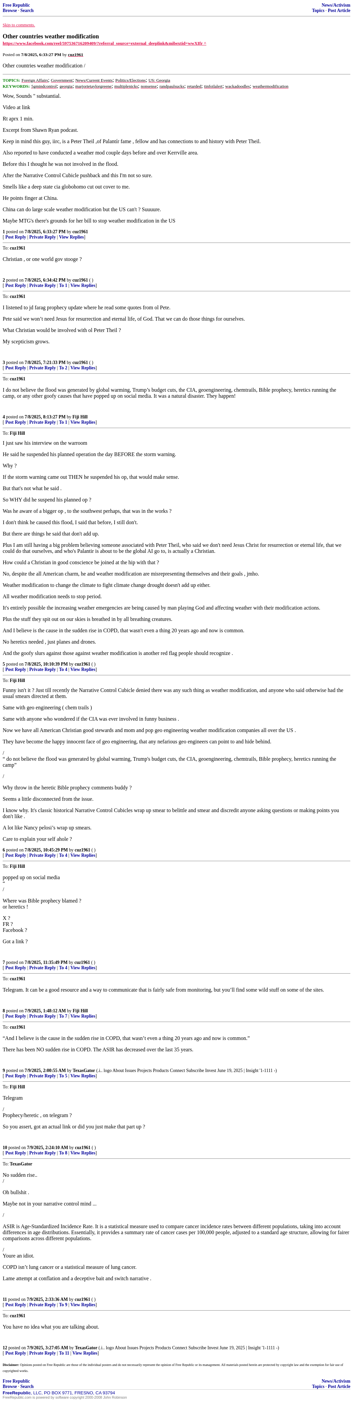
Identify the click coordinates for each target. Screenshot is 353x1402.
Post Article (339, 10)
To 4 (63, 669)
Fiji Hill (80, 416)
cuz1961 (80, 231)
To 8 (63, 1152)
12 (5, 1347)
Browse (10, 10)
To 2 (63, 367)
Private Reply (42, 237)
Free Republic (16, 5)
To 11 (64, 1353)
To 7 (63, 1016)
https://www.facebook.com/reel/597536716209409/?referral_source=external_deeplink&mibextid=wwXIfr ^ (104, 43)
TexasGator (84, 1070)
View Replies (71, 237)
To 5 (63, 1075)
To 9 (63, 1304)
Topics (318, 10)
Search (27, 10)
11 (5, 1299)
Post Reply (15, 237)
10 (5, 1147)
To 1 (63, 285)
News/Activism (336, 5)
